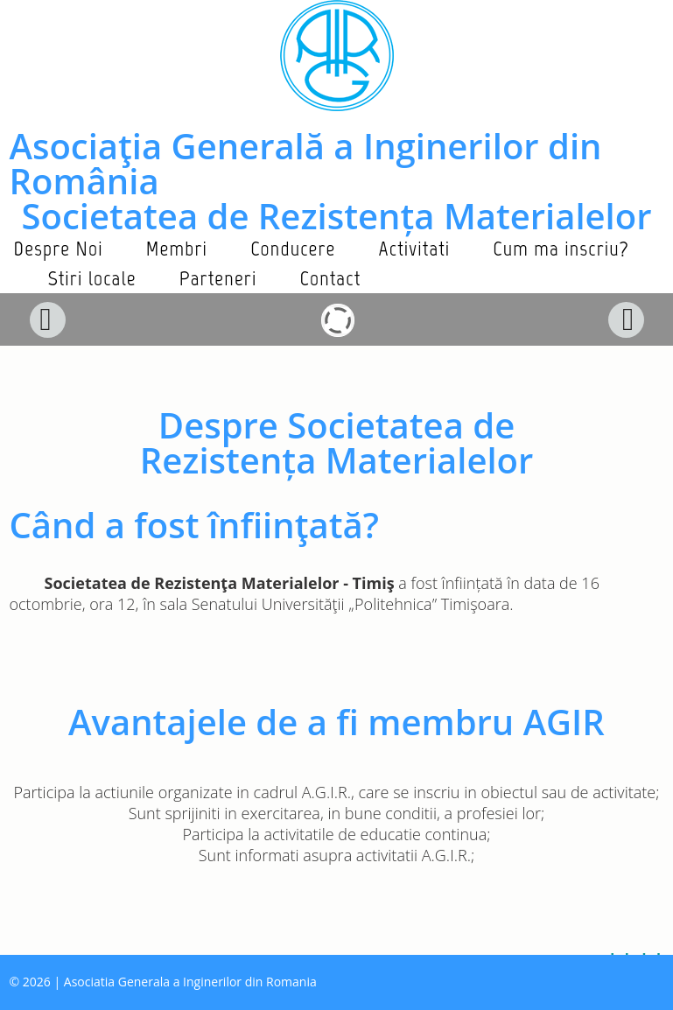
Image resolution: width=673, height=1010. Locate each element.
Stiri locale (92, 278)
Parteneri (218, 278)
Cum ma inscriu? (561, 248)
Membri (176, 248)
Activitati (415, 248)
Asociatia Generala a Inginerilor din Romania (190, 981)
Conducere (292, 248)
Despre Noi (58, 248)
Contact (330, 278)
